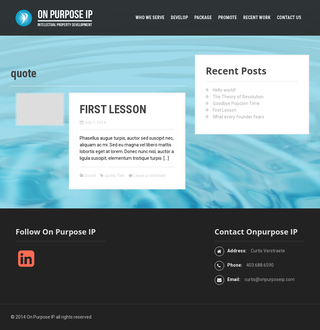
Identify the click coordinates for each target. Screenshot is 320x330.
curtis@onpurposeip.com (269, 279)
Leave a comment (150, 175)
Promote (227, 17)
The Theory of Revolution (238, 96)
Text (120, 175)
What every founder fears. (239, 116)
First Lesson (113, 109)
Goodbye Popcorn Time (236, 103)
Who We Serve (150, 17)
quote (109, 175)
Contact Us (289, 17)
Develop (179, 17)
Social (90, 175)
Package (203, 17)
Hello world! (224, 90)
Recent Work (256, 17)
